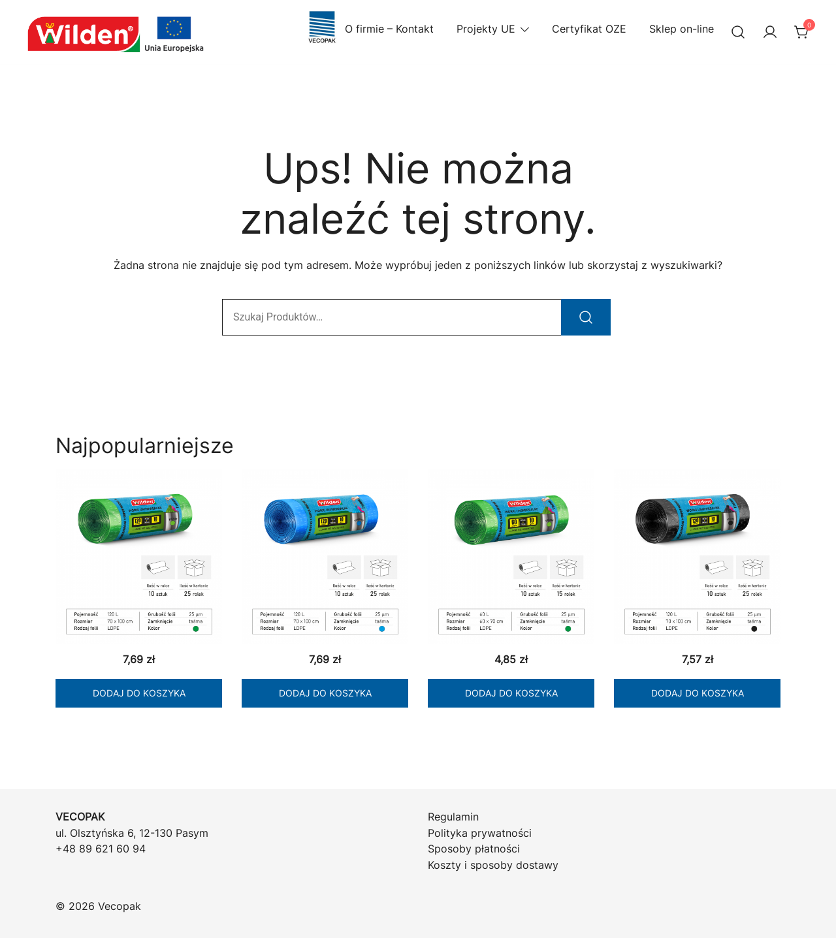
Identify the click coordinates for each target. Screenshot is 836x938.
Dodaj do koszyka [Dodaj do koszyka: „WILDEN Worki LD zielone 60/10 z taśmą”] (511, 692)
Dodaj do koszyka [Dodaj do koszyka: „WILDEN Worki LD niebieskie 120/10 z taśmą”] (325, 692)
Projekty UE (486, 28)
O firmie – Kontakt (370, 29)
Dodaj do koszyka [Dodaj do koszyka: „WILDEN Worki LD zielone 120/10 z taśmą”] (139, 692)
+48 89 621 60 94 (101, 848)
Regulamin (453, 816)
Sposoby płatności (474, 848)
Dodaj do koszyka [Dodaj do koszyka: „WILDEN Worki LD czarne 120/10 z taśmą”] (697, 692)
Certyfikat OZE (589, 28)
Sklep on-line (681, 28)
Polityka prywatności (480, 832)
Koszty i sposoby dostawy (493, 864)
